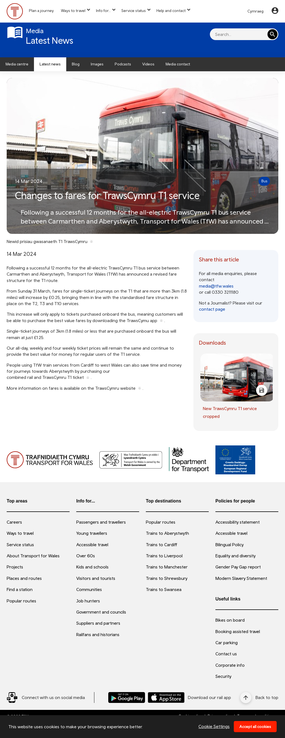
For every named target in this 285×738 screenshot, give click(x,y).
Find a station (20, 589)
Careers (14, 521)
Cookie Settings (214, 726)
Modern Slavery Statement (241, 578)
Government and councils (101, 611)
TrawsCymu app (142, 320)
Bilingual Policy (229, 544)
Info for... (103, 10)
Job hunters (88, 600)
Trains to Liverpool (164, 555)
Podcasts (123, 64)
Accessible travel (92, 544)
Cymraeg (255, 11)
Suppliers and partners (98, 623)
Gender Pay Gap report (238, 566)
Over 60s (85, 555)
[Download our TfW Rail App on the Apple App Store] (166, 697)
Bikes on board (230, 619)
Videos (148, 64)
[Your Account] (275, 11)
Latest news (50, 64)
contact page (212, 309)
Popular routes (21, 600)
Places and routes (24, 578)
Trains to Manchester (167, 566)
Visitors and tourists (95, 578)
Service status (133, 10)
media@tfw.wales (216, 285)
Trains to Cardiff (161, 544)
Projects (15, 566)
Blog (76, 64)
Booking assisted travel (237, 631)
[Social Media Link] (46, 697)
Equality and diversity (235, 555)
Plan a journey (41, 10)
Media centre (17, 64)
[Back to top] (259, 697)
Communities (89, 589)
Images (97, 64)
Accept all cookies (255, 726)
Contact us (226, 653)
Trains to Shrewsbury (166, 578)
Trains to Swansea (163, 589)
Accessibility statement (237, 521)
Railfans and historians (97, 634)
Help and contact (171, 10)
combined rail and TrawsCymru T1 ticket (45, 377)
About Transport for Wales (33, 555)
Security (223, 676)
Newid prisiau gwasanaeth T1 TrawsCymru (47, 241)
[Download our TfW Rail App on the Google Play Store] (126, 697)
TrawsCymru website (115, 388)
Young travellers (91, 533)
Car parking (226, 642)
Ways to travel (73, 10)
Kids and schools (92, 566)
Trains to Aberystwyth (167, 533)
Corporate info (230, 665)
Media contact (178, 64)
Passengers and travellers (101, 521)
